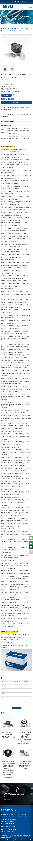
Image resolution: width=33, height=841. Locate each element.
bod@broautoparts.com (12, 826)
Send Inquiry (16, 102)
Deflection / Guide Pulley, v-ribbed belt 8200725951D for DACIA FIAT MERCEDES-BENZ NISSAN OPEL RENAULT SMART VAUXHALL (8, 769)
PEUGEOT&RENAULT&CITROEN (19, 23)
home (4, 23)
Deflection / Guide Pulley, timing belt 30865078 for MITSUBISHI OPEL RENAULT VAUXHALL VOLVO (24, 738)
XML (30, 840)
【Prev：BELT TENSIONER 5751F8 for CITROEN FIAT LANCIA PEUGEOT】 (16, 108)
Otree (16, 840)
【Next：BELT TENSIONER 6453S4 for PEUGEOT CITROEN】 (16, 115)
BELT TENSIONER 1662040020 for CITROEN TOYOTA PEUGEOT (24, 765)
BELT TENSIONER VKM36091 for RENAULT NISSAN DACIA (8, 736)
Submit (16, 708)
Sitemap (23, 840)
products (8, 23)
